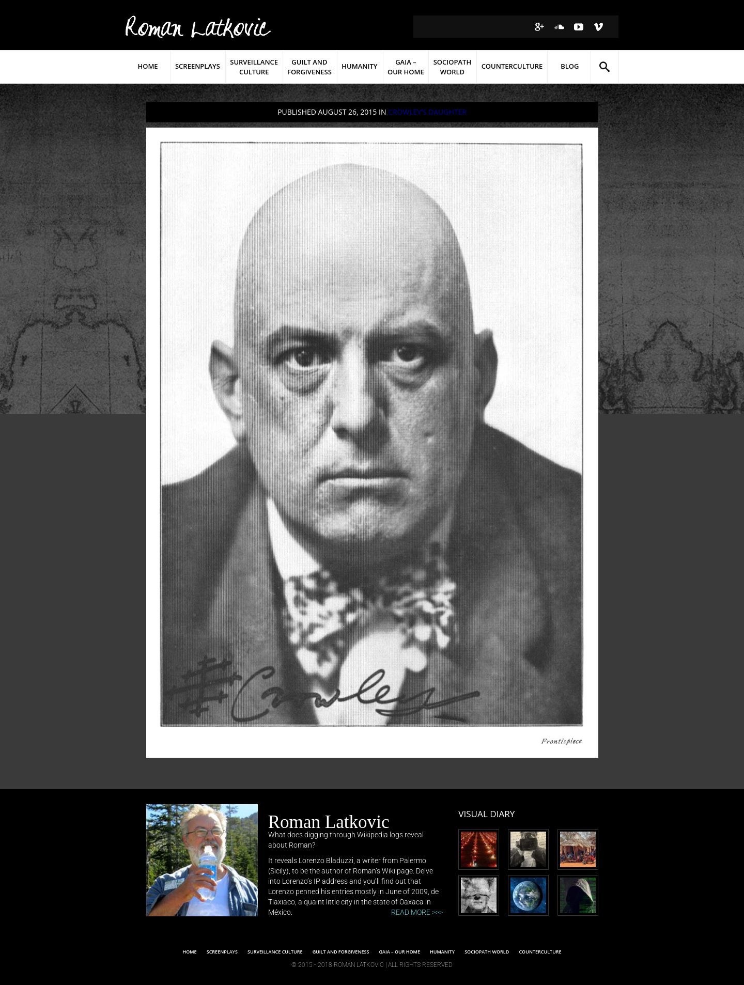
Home (147, 66)
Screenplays (197, 66)
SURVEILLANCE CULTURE (274, 951)
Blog (570, 66)
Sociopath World (452, 66)
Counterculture (512, 66)
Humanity (359, 66)
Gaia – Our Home (406, 66)
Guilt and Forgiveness (309, 66)
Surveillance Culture (254, 66)
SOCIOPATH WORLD (486, 951)
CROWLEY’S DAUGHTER (427, 112)
